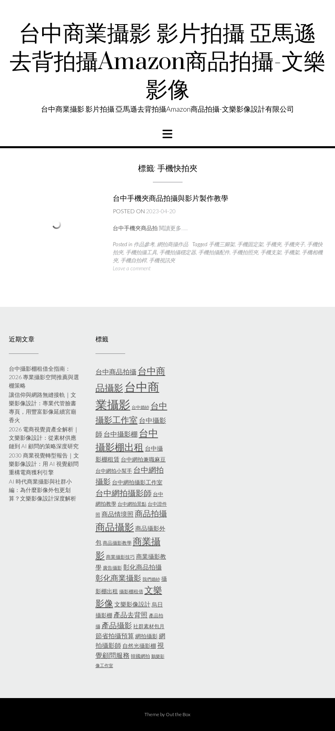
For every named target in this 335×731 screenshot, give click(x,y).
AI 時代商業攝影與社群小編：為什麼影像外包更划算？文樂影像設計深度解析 (42, 490)
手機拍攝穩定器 (177, 252)
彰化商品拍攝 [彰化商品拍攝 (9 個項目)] (142, 567)
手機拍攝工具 (141, 252)
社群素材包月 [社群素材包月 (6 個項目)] (148, 626)
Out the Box (178, 714)
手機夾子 (294, 244)
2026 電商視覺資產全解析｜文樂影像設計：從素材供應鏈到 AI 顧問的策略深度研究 (44, 437)
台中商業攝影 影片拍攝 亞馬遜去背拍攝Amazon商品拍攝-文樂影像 (168, 62)
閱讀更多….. (173, 228)
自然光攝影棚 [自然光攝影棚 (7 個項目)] (139, 645)
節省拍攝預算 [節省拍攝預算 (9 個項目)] (114, 635)
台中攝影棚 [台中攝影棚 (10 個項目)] (121, 434)
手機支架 (270, 252)
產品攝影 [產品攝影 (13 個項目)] (117, 625)
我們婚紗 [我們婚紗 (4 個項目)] (151, 579)
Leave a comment (131, 268)
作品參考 (144, 244)
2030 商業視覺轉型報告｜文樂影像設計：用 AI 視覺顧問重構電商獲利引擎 (44, 464)
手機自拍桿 (133, 260)
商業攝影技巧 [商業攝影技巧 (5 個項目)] (120, 557)
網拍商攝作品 (172, 244)
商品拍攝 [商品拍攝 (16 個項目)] (151, 513)
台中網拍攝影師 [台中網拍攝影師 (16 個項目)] (123, 493)
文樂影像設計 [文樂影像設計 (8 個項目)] (132, 604)
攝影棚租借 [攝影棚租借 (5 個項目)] (131, 591)
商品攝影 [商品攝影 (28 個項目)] (114, 527)
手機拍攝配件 (213, 252)
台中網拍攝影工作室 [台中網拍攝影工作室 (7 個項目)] (137, 482)
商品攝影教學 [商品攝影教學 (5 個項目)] (117, 543)
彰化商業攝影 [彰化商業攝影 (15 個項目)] (118, 577)
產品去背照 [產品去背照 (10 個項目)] (131, 615)
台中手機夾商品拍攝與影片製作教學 (170, 198)
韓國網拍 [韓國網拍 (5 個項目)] (140, 656)
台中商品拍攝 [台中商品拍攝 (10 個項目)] (115, 372)
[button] (167, 134)
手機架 (291, 252)
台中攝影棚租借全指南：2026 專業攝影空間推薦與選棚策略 (44, 377)
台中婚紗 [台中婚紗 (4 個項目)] (140, 407)
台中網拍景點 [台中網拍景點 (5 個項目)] (132, 504)
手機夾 (273, 244)
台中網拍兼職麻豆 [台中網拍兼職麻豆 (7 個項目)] (143, 459)
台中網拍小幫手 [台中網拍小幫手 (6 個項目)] (113, 471)
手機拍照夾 (245, 252)
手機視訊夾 (162, 260)
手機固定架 (250, 244)
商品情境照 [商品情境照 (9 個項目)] (118, 514)
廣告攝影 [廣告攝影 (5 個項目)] (112, 568)
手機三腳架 (222, 244)
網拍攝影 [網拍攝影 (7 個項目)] (146, 636)
